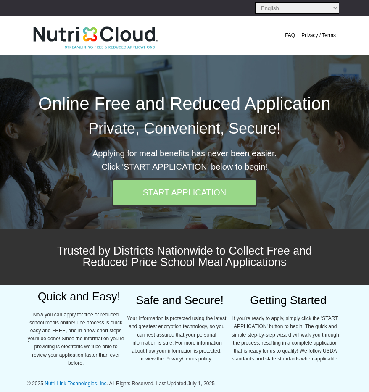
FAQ (290, 35)
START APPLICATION (185, 192)
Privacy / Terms (318, 35)
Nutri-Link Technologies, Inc (75, 384)
